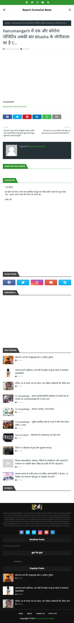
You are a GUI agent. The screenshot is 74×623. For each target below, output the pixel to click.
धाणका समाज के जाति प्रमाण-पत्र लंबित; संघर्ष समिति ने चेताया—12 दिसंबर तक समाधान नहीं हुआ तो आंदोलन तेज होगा (41, 475)
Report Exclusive (12, 49)
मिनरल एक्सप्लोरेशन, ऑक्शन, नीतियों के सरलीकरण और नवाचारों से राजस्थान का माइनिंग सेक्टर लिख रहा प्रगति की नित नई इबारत (41, 462)
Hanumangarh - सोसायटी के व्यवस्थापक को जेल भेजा (37, 435)
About (29, 614)
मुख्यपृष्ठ (7, 23)
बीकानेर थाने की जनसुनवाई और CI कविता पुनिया (34, 357)
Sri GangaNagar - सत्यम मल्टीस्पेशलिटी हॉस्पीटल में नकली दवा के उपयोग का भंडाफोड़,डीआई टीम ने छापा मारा (41, 398)
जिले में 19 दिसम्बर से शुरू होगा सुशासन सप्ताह (33, 448)
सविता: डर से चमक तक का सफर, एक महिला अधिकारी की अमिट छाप (42, 383)
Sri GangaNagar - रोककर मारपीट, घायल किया (34, 409)
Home (21, 614)
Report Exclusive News (37, 10)
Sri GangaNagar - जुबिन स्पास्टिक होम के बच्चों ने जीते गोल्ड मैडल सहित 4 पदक (42, 423)
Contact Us (40, 614)
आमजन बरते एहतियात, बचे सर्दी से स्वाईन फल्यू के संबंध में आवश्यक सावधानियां (41, 372)
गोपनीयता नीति (52, 614)
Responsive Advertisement (15, 106)
